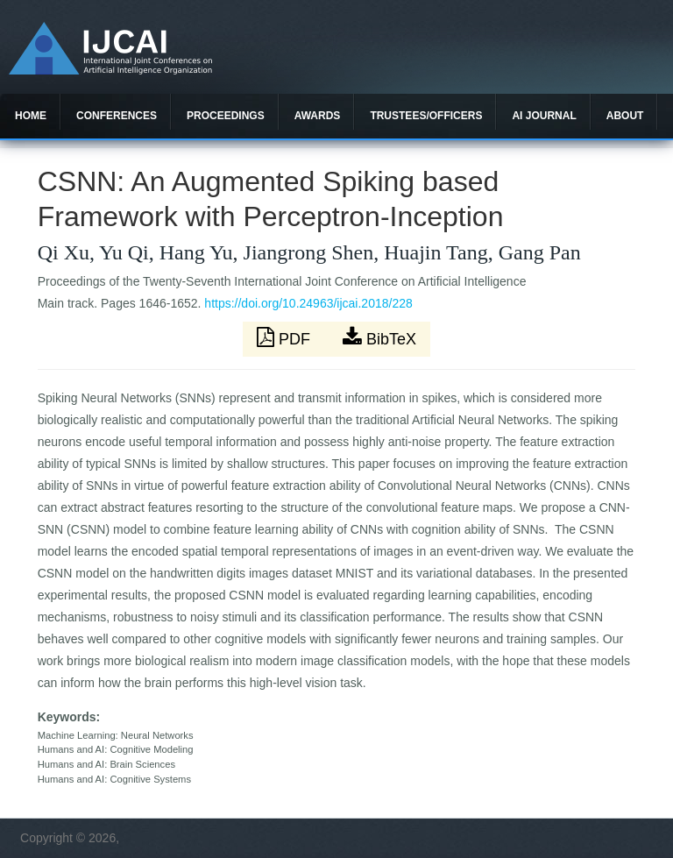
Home (30, 116)
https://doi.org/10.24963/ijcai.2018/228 (308, 303)
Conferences (116, 116)
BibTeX (379, 337)
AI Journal (544, 116)
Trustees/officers (426, 116)
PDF (286, 337)
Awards (317, 116)
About (625, 116)
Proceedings (226, 116)
